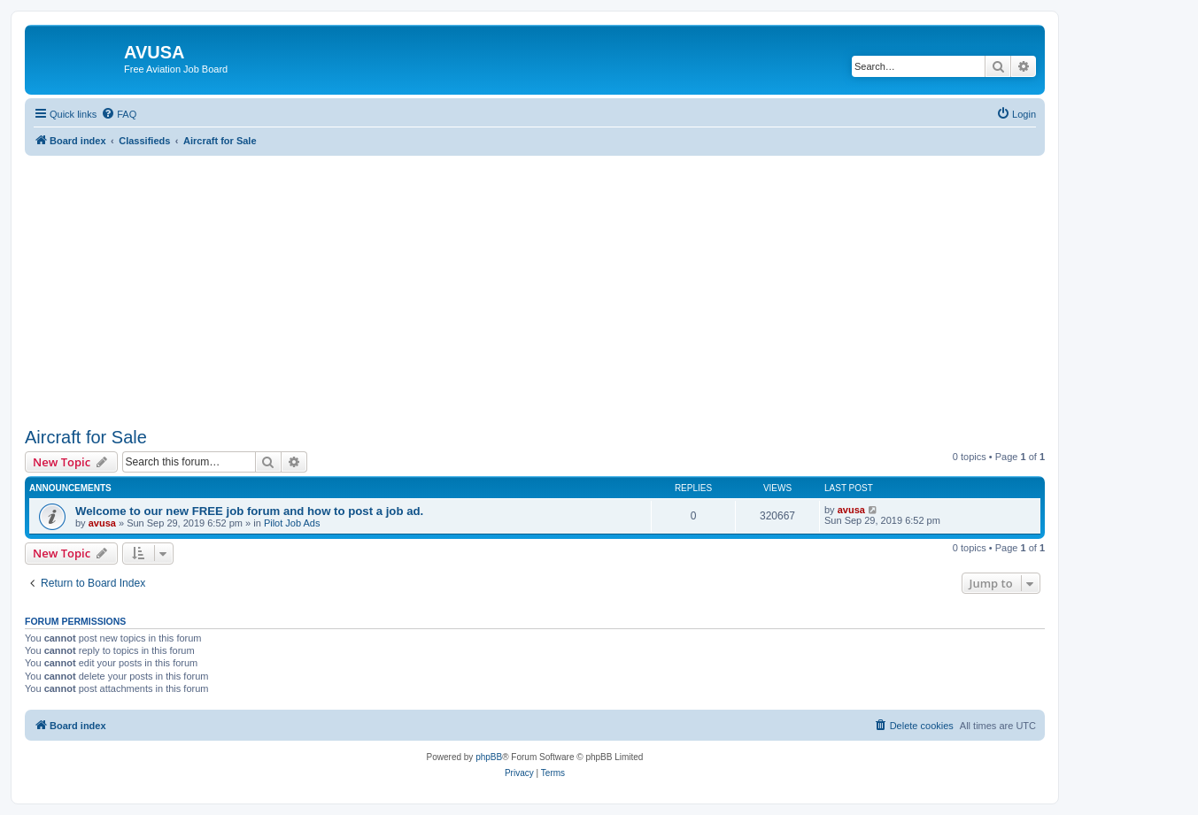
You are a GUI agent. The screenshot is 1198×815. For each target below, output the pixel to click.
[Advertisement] (535, 280)
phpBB (488, 757)
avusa (102, 523)
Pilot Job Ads (292, 523)
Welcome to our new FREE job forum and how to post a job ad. (249, 511)
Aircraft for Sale (86, 437)
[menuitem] (118, 114)
